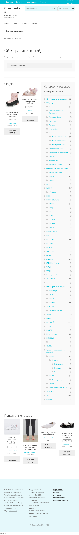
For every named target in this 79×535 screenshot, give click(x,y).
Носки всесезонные (59, 137)
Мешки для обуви (55, 172)
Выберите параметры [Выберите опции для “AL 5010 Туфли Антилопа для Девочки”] (67, 453)
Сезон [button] (35, 23)
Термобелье (53, 160)
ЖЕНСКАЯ (50, 306)
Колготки (52, 121)
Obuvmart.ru (12, 10)
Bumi (51, 216)
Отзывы (43, 2)
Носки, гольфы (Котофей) (58, 153)
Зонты (51, 295)
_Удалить (52, 192)
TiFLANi (49, 267)
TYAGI (48, 271)
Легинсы (52, 125)
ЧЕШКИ (49, 399)
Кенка (48, 318)
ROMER (49, 247)
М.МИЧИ (49, 330)
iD (50, 342)
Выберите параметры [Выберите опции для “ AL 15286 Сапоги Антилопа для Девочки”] (12, 131)
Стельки (55, 360)
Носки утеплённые (58, 145)
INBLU (51, 227)
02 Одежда (50, 103)
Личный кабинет (70, 2)
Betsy (51, 208)
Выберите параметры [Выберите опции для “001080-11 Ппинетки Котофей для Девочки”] (30, 119)
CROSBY (52, 220)
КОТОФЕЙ (50, 322)
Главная (9, 38)
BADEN (51, 204)
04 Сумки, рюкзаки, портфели (57, 168)
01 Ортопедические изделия (56, 99)
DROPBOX (52, 224)
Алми (48, 283)
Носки (51, 133)
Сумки (51, 180)
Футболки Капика (55, 164)
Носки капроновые (59, 141)
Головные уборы (55, 117)
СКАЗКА (49, 346)
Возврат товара (31, 2)
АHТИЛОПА (50, 279)
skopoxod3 (13, 511)
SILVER (48, 255)
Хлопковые (58, 372)
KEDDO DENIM (51, 231)
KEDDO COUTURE (52, 200)
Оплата (18, 2)
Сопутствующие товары (16, 31)
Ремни (51, 298)
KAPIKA (49, 188)
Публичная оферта (60, 500)
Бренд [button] (25, 23)
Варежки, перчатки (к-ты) (58, 107)
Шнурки (52, 302)
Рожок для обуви (58, 380)
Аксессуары (53, 291)
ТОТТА (48, 395)
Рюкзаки (52, 176)
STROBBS (49, 259)
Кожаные (57, 368)
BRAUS (51, 356)
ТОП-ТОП (50, 392)
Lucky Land (50, 239)
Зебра (48, 314)
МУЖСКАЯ (50, 338)
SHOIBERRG (50, 251)
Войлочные (58, 364)
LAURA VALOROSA (55, 310)
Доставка (9, 2)
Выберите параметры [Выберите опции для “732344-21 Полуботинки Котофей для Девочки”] (12, 459)
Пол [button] (16, 23)
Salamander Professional (58, 388)
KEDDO (49, 196)
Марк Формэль (51, 334)
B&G (47, 184)
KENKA (48, 235)
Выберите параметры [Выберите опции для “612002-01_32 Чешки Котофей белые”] (48, 446)
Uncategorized (51, 275)
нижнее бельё (54, 129)
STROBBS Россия (52, 263)
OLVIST (51, 384)
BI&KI (51, 212)
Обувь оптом (58, 490)
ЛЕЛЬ (48, 326)
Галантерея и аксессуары (55, 287)
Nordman (49, 243)
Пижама (52, 156)
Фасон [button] (7, 23)
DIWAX (51, 376)
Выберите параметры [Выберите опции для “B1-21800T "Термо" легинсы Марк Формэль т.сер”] (30, 461)
